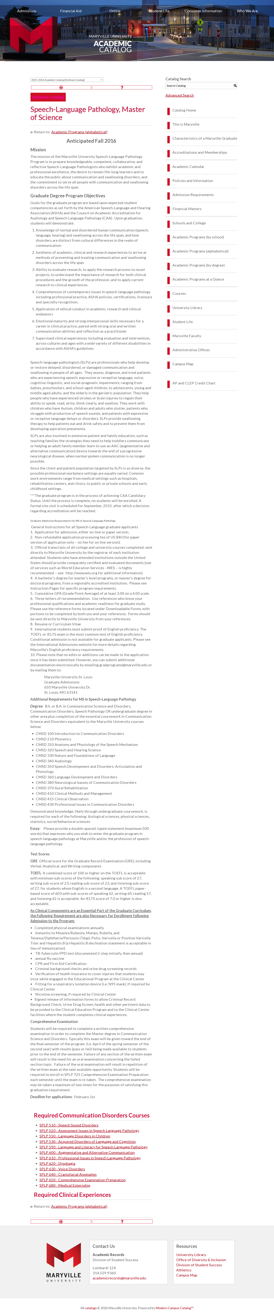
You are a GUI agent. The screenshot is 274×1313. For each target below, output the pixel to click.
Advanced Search (179, 95)
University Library (187, 307)
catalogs (91, 1308)
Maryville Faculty (186, 335)
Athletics (183, 1270)
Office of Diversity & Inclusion (201, 1260)
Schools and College (189, 223)
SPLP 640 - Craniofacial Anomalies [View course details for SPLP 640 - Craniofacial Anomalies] (68, 1174)
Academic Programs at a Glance (198, 279)
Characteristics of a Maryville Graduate (204, 138)
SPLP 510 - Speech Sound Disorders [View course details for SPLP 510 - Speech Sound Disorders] (68, 1125)
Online (115, 11)
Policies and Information (192, 180)
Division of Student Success (199, 1265)
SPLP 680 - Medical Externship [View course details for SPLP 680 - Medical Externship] (64, 1185)
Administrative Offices (191, 350)
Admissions (26, 11)
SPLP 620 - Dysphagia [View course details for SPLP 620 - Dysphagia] (57, 1163)
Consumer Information (203, 11)
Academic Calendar (188, 166)
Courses (179, 293)
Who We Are (247, 11)
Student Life (159, 11)
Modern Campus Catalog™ (174, 1308)
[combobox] (66, 80)
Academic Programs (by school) (198, 237)
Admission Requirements (193, 194)
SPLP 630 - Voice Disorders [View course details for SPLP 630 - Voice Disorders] (62, 1169)
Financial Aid (71, 11)
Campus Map (182, 364)
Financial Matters (186, 208)
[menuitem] (27, 10)
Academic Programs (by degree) (198, 265)
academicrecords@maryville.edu (119, 1278)
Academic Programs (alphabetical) (79, 132)
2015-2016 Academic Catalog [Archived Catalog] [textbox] (57, 79)
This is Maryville (185, 124)
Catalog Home (184, 110)
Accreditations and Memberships (199, 152)
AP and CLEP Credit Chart (194, 383)
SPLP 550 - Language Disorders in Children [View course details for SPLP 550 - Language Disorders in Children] (74, 1136)
